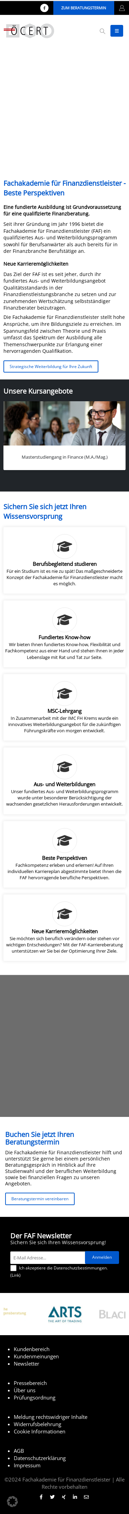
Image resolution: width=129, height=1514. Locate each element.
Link (15, 1275)
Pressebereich (30, 1382)
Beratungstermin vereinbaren (39, 1198)
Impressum (27, 1465)
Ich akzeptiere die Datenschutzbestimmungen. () (59, 1271)
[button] (102, 31)
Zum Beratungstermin (83, 7)
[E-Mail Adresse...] (49, 1257)
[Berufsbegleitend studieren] (64, 560)
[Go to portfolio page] (64, 435)
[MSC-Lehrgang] (64, 707)
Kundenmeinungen (36, 1356)
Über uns (24, 1390)
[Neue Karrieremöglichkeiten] (64, 927)
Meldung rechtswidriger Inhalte (50, 1416)
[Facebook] (44, 8)
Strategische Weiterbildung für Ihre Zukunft (51, 366)
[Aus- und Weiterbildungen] (64, 780)
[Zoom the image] (65, 1303)
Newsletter (26, 1363)
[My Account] (122, 8)
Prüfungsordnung (34, 1397)
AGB (19, 1450)
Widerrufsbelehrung (37, 1424)
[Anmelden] (102, 1257)
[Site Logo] (29, 30)
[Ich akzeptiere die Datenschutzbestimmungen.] (13, 1268)
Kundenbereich (32, 1349)
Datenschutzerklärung (40, 1458)
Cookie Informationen (39, 1431)
